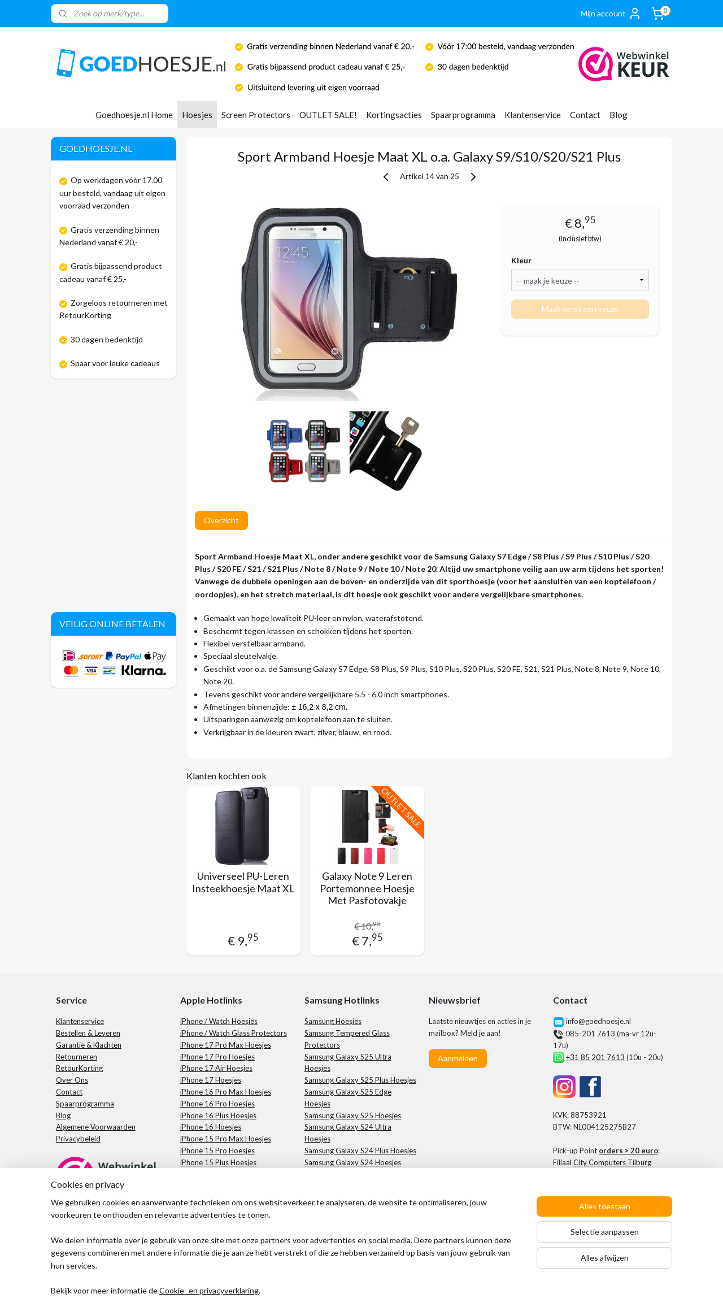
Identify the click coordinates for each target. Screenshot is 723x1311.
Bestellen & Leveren (88, 1032)
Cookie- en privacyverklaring (209, 1291)
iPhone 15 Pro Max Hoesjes (225, 1138)
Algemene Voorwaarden (96, 1126)
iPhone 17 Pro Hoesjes (217, 1056)
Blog (618, 115)
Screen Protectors (255, 115)
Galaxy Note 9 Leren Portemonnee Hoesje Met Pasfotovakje (367, 888)
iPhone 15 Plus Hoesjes (218, 1162)
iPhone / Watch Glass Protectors (233, 1032)
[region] (287, 1253)
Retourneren (76, 1056)
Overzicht (220, 520)
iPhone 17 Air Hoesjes (216, 1068)
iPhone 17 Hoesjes (210, 1079)
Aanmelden (458, 1058)
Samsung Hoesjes (333, 1021)
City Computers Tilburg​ (612, 1162)
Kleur (521, 260)
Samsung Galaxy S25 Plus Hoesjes (360, 1079)
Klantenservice (532, 115)
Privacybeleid (78, 1138)
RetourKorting (79, 1068)
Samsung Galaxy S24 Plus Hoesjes (360, 1150)
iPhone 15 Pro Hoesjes (217, 1150)
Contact (585, 115)
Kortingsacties (394, 115)
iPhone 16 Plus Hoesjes (218, 1115)
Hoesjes (197, 115)
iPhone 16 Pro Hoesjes (217, 1103)
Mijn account (611, 13)
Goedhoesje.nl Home (134, 115)
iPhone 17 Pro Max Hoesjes (225, 1044)
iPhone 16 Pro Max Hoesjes (225, 1091)
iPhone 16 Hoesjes (210, 1126)
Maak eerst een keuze (580, 309)
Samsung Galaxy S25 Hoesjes (352, 1115)
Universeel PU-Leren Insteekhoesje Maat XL (242, 882)
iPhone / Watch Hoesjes (219, 1021)
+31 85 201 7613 (595, 1057)
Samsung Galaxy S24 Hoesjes (352, 1162)
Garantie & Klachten (88, 1044)
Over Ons (72, 1079)
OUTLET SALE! (328, 115)
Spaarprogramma (463, 115)
